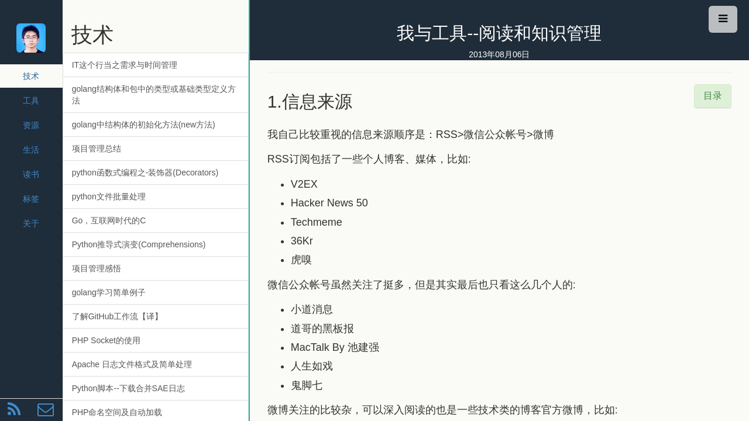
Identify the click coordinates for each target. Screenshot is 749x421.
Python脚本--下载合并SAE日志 (128, 388)
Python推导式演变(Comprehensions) (139, 244)
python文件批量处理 (109, 196)
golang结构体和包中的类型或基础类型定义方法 (154, 94)
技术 (31, 76)
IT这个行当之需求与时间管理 (124, 65)
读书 (31, 174)
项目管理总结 (96, 148)
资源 (31, 125)
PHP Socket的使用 (106, 340)
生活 (31, 149)
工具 (31, 100)
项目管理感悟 (96, 268)
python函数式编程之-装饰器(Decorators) (145, 172)
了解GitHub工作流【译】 (117, 316)
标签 (31, 198)
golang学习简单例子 (109, 292)
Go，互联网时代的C (109, 220)
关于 (31, 223)
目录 (712, 96)
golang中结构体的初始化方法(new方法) (143, 124)
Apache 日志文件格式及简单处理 (132, 364)
